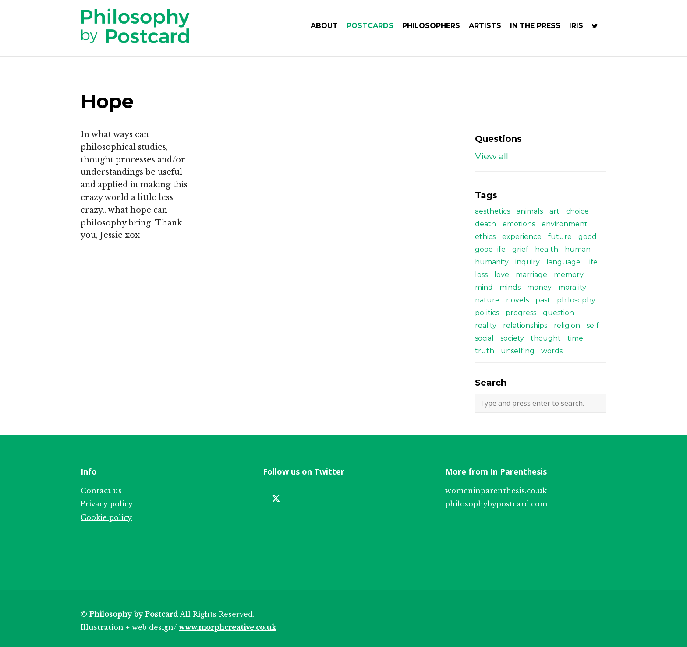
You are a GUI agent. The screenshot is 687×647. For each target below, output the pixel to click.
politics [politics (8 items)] (487, 313)
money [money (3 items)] (539, 287)
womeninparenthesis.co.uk (496, 490)
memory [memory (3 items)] (569, 275)
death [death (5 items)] (485, 224)
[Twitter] (276, 498)
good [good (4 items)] (587, 236)
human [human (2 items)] (578, 249)
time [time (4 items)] (575, 338)
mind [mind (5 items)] (484, 287)
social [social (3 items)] (484, 338)
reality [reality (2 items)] (485, 325)
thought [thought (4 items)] (546, 338)
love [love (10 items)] (501, 275)
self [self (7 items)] (593, 325)
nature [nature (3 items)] (487, 300)
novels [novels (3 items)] (517, 300)
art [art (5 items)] (554, 211)
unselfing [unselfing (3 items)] (518, 351)
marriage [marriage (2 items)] (531, 275)
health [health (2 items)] (546, 249)
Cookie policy (106, 517)
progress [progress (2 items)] (521, 313)
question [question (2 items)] (558, 313)
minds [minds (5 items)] (510, 287)
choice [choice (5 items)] (577, 211)
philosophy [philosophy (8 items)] (576, 300)
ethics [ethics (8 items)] (485, 236)
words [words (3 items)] (552, 351)
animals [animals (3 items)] (530, 211)
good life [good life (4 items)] (490, 249)
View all (491, 156)
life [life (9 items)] (592, 262)
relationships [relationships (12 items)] (525, 325)
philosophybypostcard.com (496, 503)
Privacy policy (107, 503)
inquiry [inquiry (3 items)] (527, 262)
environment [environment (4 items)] (565, 224)
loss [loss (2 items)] (481, 275)
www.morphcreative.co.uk (227, 627)
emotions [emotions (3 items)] (519, 224)
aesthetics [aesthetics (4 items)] (492, 211)
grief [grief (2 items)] (520, 249)
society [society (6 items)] (512, 338)
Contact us (101, 490)
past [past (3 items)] (542, 300)
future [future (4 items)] (560, 236)
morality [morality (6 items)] (572, 287)
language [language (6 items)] (563, 262)
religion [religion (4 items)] (567, 325)
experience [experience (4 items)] (522, 236)
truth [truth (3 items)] (484, 351)
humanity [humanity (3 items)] (492, 262)
